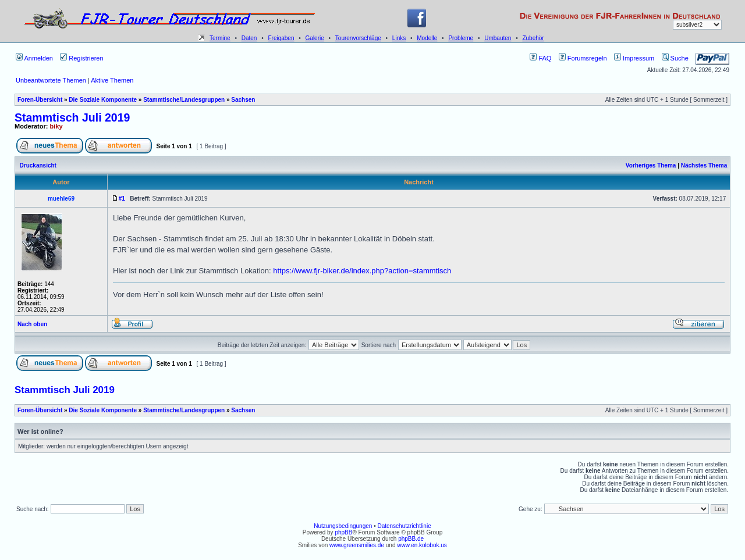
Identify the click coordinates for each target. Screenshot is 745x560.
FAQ (540, 58)
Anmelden (34, 58)
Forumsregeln (583, 58)
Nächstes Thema (704, 165)
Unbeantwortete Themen (51, 80)
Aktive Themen (112, 80)
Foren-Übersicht (39, 100)
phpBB (343, 532)
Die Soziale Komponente (103, 100)
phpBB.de (411, 539)
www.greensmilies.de (356, 545)
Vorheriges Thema (651, 165)
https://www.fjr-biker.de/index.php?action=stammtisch (362, 270)
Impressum (634, 58)
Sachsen (243, 100)
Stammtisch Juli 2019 (72, 117)
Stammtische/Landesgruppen (184, 100)
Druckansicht (38, 165)
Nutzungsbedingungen (343, 526)
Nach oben (32, 324)
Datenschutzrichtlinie (404, 526)
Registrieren (81, 58)
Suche (675, 58)
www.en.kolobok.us (422, 545)
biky (56, 126)
